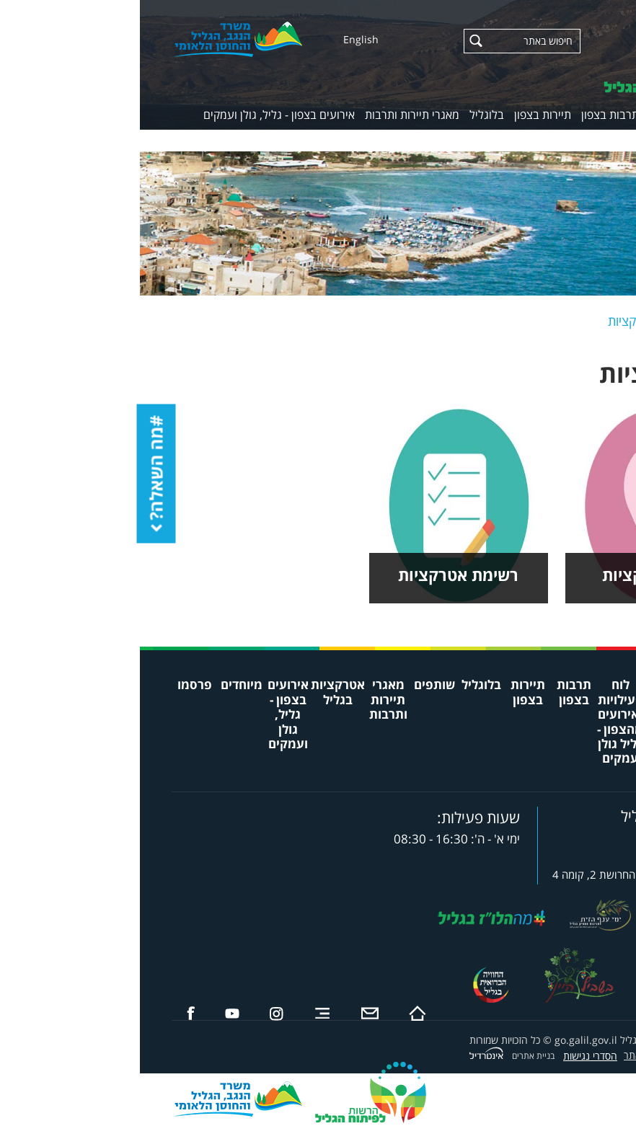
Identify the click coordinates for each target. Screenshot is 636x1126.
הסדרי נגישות (450, 1056)
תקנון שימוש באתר (520, 1055)
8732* (558, 835)
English (221, 39)
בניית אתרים (393, 1056)
